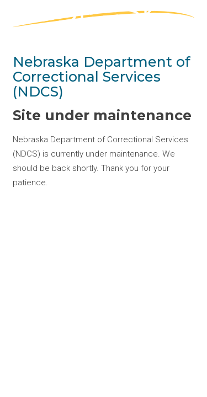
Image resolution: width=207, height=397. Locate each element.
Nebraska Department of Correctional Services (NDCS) (101, 76)
